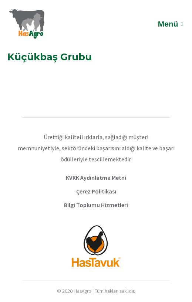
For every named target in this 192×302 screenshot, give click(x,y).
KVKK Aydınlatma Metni (96, 177)
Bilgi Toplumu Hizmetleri (96, 205)
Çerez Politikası (96, 191)
